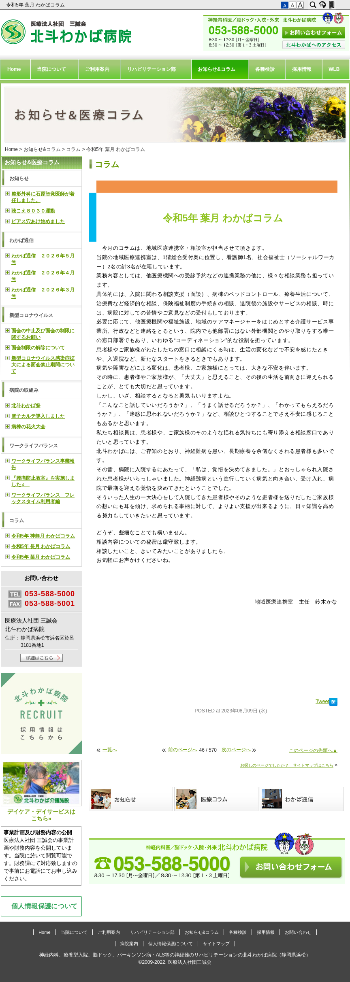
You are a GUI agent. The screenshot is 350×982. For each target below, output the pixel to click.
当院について (51, 69)
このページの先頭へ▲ (313, 750)
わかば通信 (21, 240)
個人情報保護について (44, 906)
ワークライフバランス (33, 445)
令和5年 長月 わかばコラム (40, 546)
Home (14, 69)
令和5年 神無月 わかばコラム (43, 536)
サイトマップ (216, 943)
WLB (334, 69)
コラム (73, 149)
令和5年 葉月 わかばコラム (36, 5)
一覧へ (109, 749)
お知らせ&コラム (216, 69)
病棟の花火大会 (28, 426)
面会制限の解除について (38, 348)
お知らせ (19, 178)
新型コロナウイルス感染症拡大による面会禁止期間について (43, 364)
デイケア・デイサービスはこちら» (41, 791)
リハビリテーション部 (151, 69)
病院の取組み (23, 390)
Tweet (322, 701)
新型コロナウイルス (31, 315)
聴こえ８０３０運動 (33, 211)
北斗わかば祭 (26, 405)
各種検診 (265, 69)
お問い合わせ (298, 932)
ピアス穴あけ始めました (38, 221)
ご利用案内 (97, 69)
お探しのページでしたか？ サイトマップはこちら (286, 765)
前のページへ (182, 749)
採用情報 (302, 69)
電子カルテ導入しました (38, 416)
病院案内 (129, 943)
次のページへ (236, 749)
